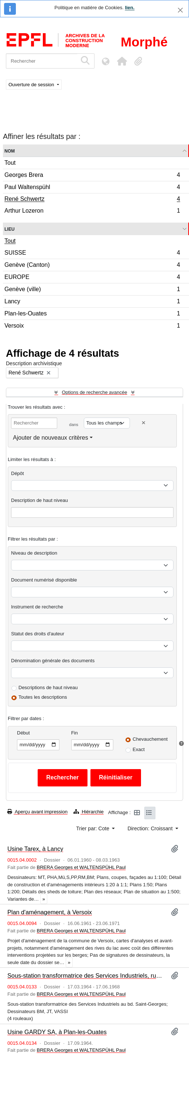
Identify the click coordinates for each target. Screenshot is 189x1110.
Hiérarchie (88, 811)
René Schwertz (92, 200)
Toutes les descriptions (42, 697)
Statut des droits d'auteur (37, 633)
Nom (9, 150)
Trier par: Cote (93, 828)
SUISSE (92, 253)
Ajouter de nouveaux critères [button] (50, 437)
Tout (10, 163)
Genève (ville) (92, 290)
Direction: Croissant (150, 828)
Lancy (92, 302)
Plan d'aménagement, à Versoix (49, 912)
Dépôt (17, 473)
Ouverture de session (31, 84)
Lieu (9, 228)
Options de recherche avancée (94, 392)
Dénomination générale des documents (52, 660)
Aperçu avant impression (37, 811)
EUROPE (92, 278)
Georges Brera (92, 176)
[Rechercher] (41, 61)
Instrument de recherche (37, 607)
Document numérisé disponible (44, 580)
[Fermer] (180, 10)
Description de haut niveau (39, 500)
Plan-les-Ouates (92, 314)
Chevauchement (150, 739)
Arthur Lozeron (92, 211)
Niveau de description (34, 553)
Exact (139, 749)
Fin (74, 733)
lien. (129, 7)
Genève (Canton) (92, 266)
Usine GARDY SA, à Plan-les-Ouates (57, 1032)
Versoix (92, 326)
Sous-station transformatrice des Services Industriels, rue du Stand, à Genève (86, 975)
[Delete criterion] (143, 423)
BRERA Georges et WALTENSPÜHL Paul (81, 867)
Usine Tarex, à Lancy (35, 848)
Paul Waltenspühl (92, 188)
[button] (122, 61)
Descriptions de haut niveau (48, 687)
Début (23, 733)
